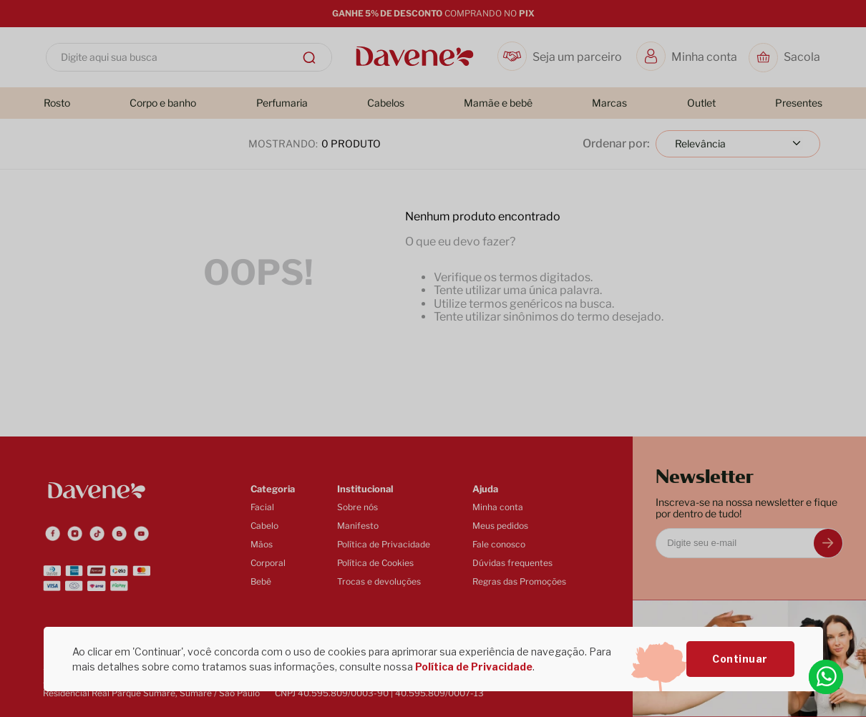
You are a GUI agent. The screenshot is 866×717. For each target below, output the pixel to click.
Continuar (740, 659)
